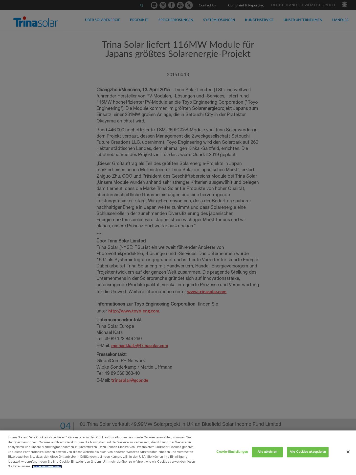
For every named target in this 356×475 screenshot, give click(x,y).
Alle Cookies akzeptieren (308, 452)
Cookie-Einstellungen (232, 452)
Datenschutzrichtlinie (47, 466)
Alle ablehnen (267, 452)
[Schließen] (348, 452)
